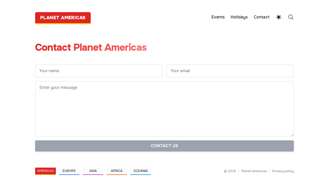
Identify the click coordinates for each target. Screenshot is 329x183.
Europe (69, 171)
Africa (117, 171)
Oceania (140, 171)
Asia (93, 171)
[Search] (291, 17)
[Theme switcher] (279, 17)
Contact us (164, 145)
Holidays (239, 17)
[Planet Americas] (64, 17)
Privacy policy (283, 171)
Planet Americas (254, 171)
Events (218, 17)
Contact (262, 17)
